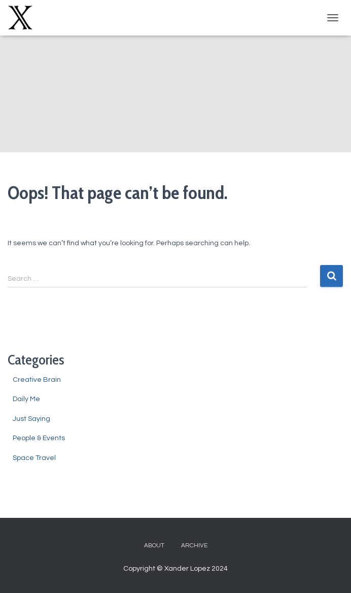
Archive (194, 545)
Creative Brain (37, 379)
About (154, 545)
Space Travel (34, 458)
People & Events (39, 438)
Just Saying (31, 418)
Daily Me (26, 399)
